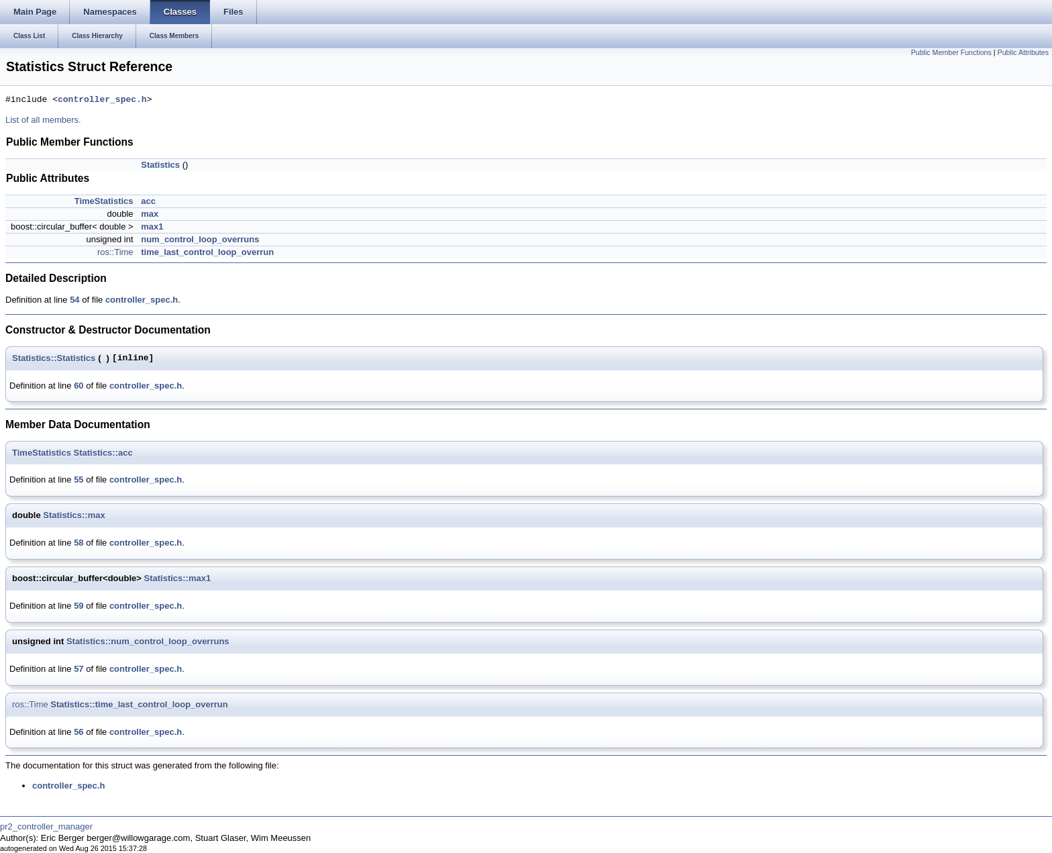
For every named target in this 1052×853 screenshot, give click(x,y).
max (149, 214)
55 (78, 479)
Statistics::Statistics (53, 358)
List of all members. (43, 120)
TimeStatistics (104, 201)
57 (78, 669)
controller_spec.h (102, 100)
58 (78, 543)
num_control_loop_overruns (200, 239)
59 (78, 606)
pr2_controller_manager (46, 826)
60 (78, 386)
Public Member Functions (951, 52)
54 (74, 300)
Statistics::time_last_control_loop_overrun (138, 704)
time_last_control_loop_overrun (207, 252)
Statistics (160, 165)
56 (78, 732)
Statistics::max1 (177, 578)
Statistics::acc (103, 453)
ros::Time (115, 252)
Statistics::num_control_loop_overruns (147, 641)
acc (148, 201)
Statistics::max (74, 515)
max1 (152, 226)
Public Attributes (1023, 52)
